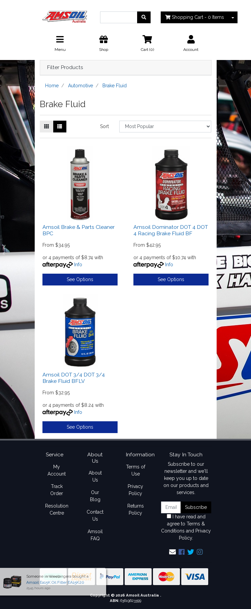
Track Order (56, 490)
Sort (104, 126)
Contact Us (95, 515)
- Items (194, 17)
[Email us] (172, 552)
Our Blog (95, 496)
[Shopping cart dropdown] (233, 17)
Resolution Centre (56, 509)
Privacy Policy (135, 490)
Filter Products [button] (65, 67)
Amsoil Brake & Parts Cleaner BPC (78, 230)
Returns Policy (135, 509)
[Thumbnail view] (46, 126)
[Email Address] (171, 507)
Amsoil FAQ (95, 535)
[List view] (59, 126)
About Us (95, 476)
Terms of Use (135, 470)
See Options (80, 279)
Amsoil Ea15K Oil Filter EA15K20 (53, 582)
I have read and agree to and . (186, 527)
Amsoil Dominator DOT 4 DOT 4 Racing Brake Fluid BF (170, 230)
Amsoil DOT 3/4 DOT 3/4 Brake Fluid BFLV (73, 377)
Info (78, 264)
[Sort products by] (165, 126)
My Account (57, 470)
